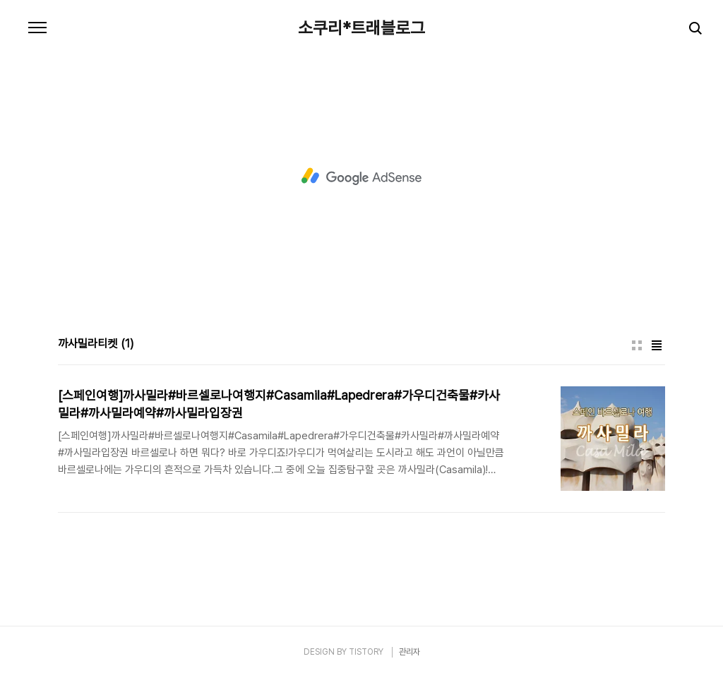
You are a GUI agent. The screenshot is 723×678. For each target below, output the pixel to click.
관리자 (409, 652)
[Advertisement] (361, 176)
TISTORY (366, 652)
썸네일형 (636, 345)
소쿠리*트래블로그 (361, 28)
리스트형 (656, 345)
